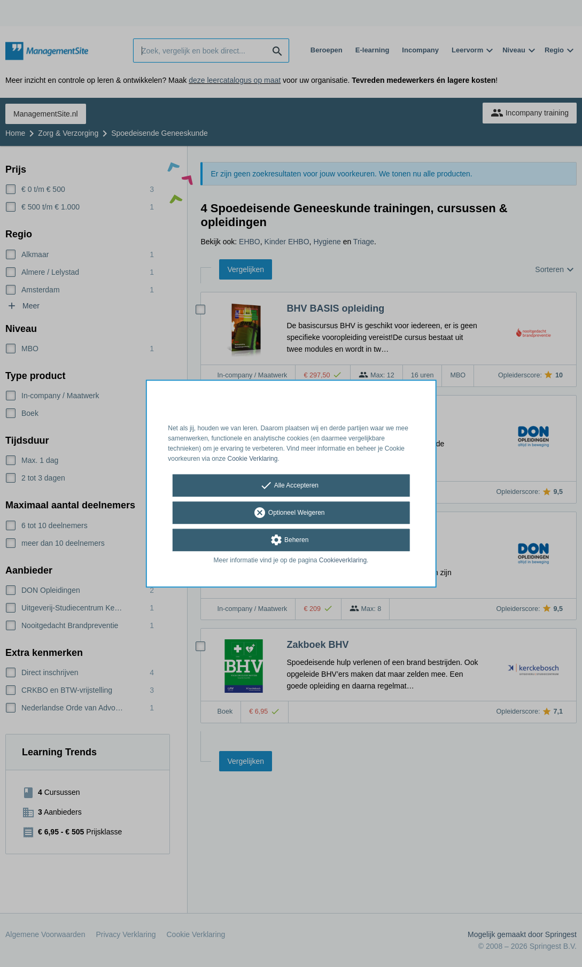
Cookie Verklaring (253, 458)
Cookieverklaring (343, 560)
